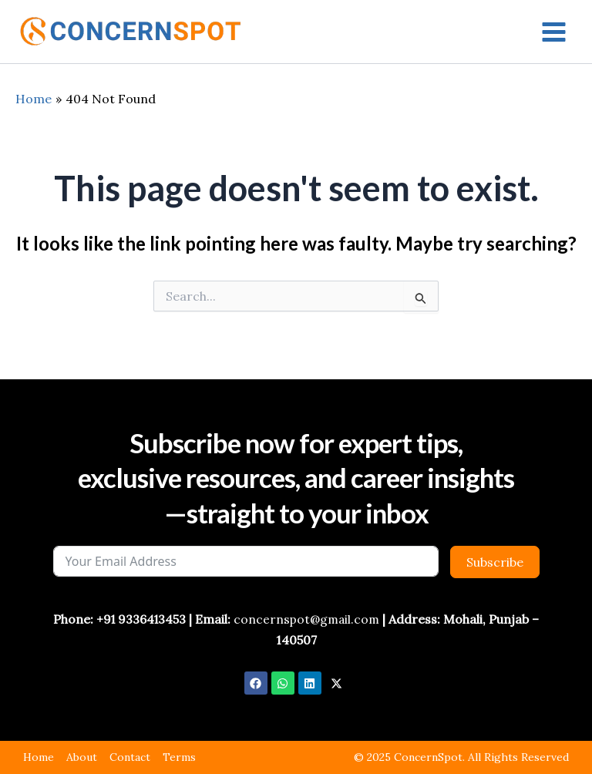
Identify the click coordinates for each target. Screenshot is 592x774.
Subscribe (494, 562)
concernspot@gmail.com (308, 619)
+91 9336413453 (139, 619)
